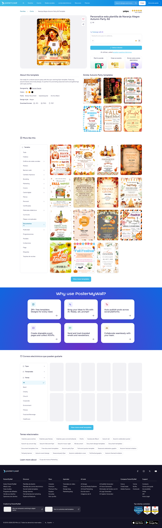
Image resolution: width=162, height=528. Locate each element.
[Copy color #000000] (32, 92)
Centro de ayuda (147, 486)
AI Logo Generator (105, 491)
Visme (135, 484)
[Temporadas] (44, 372)
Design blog (67, 489)
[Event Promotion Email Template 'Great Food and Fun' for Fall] (104, 377)
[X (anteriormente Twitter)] (150, 471)
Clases (65, 486)
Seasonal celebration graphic (107, 448)
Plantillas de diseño (29, 484)
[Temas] (44, 378)
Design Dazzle (36, 88)
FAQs (144, 491)
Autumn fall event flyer (47, 444)
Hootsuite (136, 489)
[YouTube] (156, 471)
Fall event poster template (85, 448)
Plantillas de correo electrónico (33, 486)
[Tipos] (44, 366)
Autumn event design (42, 453)
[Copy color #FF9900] (29, 92)
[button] (83, 19)
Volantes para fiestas (46, 439)
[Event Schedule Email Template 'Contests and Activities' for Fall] (119, 377)
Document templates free (29, 448)
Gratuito (51, 484)
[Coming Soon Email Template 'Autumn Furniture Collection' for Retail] (135, 407)
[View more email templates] (81, 427)
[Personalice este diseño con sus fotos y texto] (53, 42)
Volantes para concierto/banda (66, 439)
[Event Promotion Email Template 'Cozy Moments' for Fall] (72, 407)
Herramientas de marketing (32, 494)
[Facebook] (138, 471)
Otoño (82, 439)
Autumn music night (64, 444)
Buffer (135, 486)
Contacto (145, 484)
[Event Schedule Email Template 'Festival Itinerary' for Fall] (135, 377)
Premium (51, 486)
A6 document (78, 444)
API (143, 494)
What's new (7, 486)
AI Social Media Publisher (89, 486)
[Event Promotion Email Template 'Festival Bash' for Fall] (72, 377)
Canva (123, 484)
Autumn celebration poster (121, 439)
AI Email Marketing (87, 489)
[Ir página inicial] (8, 3)
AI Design (84, 484)
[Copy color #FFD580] (27, 92)
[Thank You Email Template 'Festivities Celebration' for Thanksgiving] (119, 407)
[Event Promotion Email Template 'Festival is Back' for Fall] (88, 377)
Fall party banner (26, 453)
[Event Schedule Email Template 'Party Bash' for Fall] (104, 407)
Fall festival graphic (95, 453)
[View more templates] (81, 279)
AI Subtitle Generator (106, 484)
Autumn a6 (106, 439)
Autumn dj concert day (28, 444)
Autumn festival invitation (128, 448)
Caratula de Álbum (93, 439)
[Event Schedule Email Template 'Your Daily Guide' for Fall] (57, 377)
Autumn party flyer (68, 448)
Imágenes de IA (86, 494)
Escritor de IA (85, 491)
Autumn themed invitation (113, 453)
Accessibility (146, 489)
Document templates (115, 444)
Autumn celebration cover (77, 453)
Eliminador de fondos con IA (108, 489)
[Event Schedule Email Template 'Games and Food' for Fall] (88, 407)
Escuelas (51, 494)
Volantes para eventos (28, 439)
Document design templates (96, 444)
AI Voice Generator (105, 486)
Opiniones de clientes (10, 496)
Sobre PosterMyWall (9, 484)
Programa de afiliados (10, 491)
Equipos (51, 491)
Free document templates (50, 448)
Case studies (7, 489)
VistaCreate (124, 486)
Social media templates (30, 489)
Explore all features (29, 496)
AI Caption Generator (106, 494)
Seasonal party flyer (59, 453)
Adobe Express (125, 489)
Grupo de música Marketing (48, 460)
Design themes (28, 491)
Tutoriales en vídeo (69, 484)
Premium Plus (53, 489)
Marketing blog (68, 491)
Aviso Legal (146, 496)
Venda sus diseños (9, 494)
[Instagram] (144, 471)
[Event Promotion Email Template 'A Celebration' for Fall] (57, 407)
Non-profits (52, 496)
